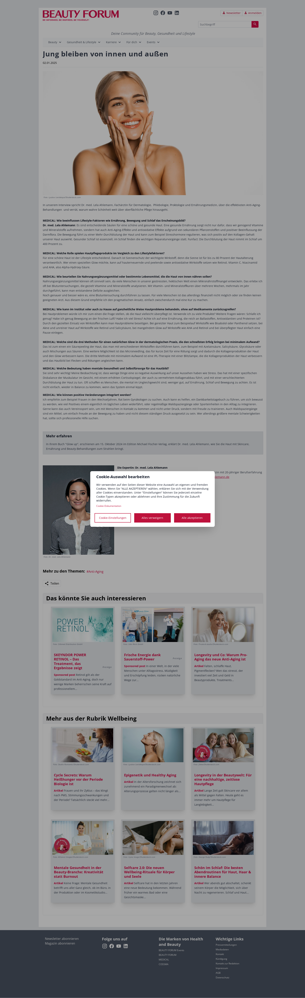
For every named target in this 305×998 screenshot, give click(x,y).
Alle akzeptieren (192, 518)
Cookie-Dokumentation (108, 505)
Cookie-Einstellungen (112, 518)
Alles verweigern (152, 518)
